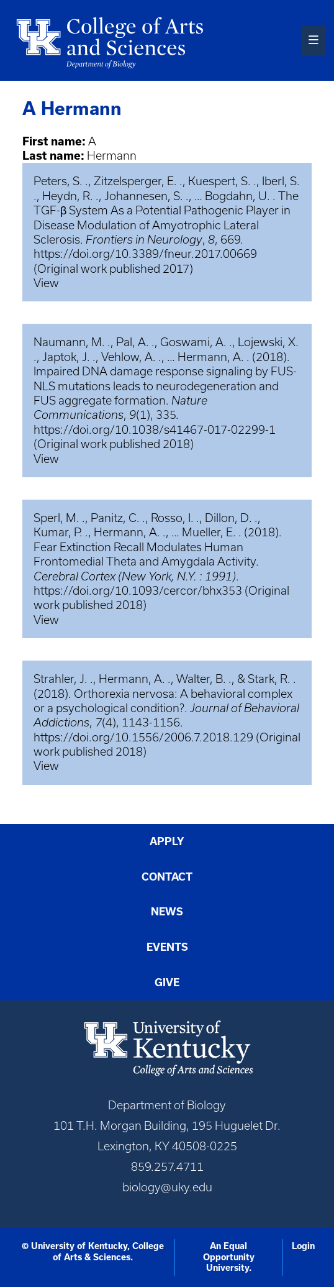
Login (303, 1246)
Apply (167, 841)
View (46, 283)
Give (167, 982)
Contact (167, 876)
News (167, 911)
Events (167, 947)
